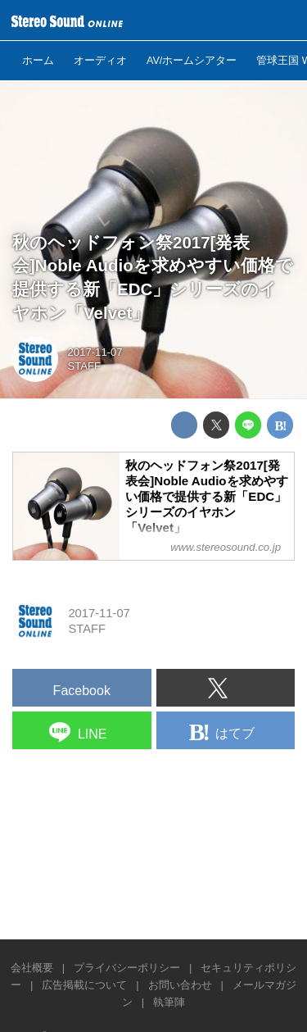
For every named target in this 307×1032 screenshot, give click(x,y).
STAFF (85, 366)
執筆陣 (169, 1002)
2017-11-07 (95, 352)
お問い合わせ (180, 985)
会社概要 (32, 968)
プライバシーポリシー (127, 968)
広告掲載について (84, 985)
